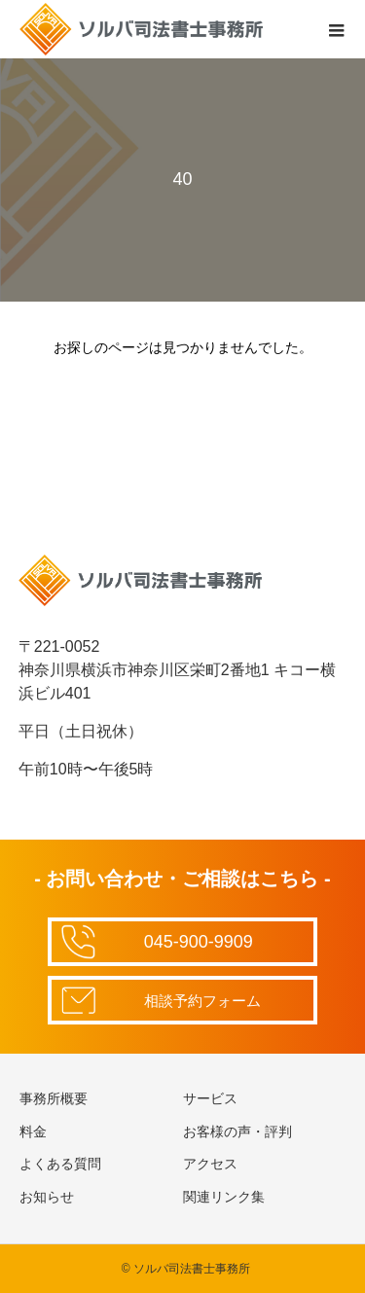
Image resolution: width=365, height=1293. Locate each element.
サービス (210, 1098)
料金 (33, 1131)
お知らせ (46, 1196)
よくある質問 (60, 1163)
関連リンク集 (224, 1196)
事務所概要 (53, 1098)
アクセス (210, 1163)
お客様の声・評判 (237, 1131)
